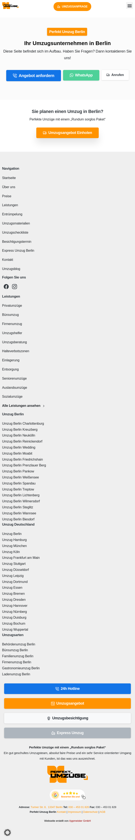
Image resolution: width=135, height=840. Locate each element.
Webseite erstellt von (67, 820)
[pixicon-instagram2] (14, 286)
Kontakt (61, 811)
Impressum (74, 811)
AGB (102, 811)
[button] (129, 5)
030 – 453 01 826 (78, 807)
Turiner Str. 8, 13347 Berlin (47, 807)
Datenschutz (90, 811)
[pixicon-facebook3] (6, 286)
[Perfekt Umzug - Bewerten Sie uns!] (67, 794)
